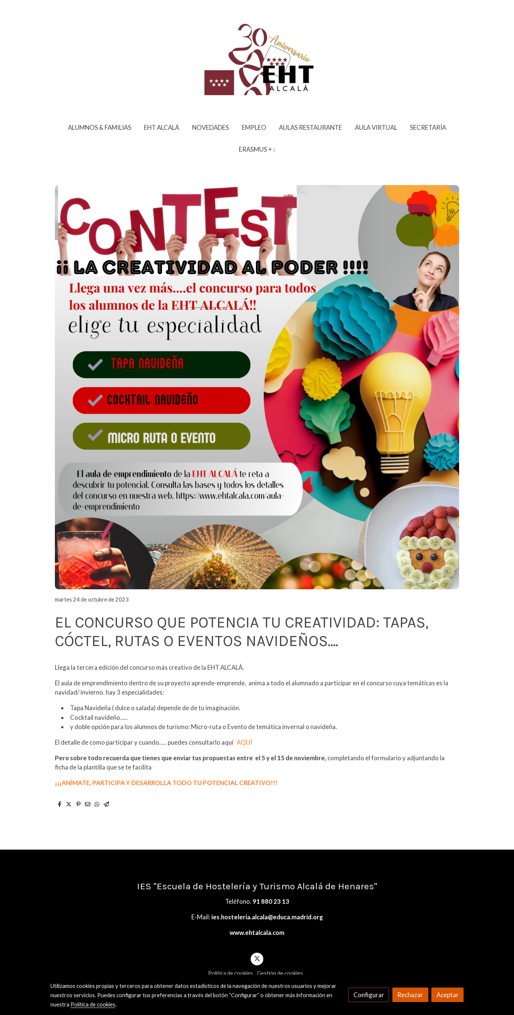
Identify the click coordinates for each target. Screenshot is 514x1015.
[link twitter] (257, 958)
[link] (257, 58)
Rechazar (410, 995)
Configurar (368, 995)
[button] (257, 149)
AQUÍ (244, 742)
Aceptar (447, 995)
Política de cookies (230, 973)
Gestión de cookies (280, 973)
